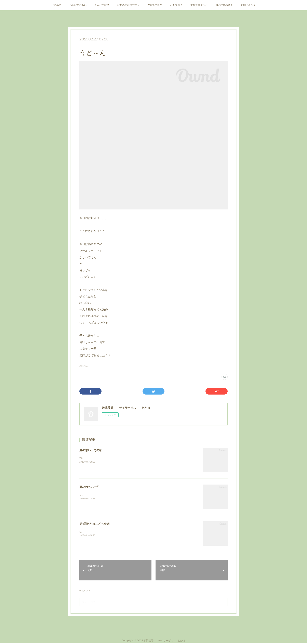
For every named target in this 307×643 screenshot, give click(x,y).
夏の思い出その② (90, 450)
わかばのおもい (77, 5)
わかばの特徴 (102, 5)
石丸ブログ (176, 5)
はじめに (56, 5)
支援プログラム (199, 5)
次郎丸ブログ (154, 5)
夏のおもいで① (89, 487)
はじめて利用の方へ (128, 5)
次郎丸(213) (84, 366)
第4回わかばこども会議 (94, 523)
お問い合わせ (248, 5)
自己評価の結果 (224, 5)
